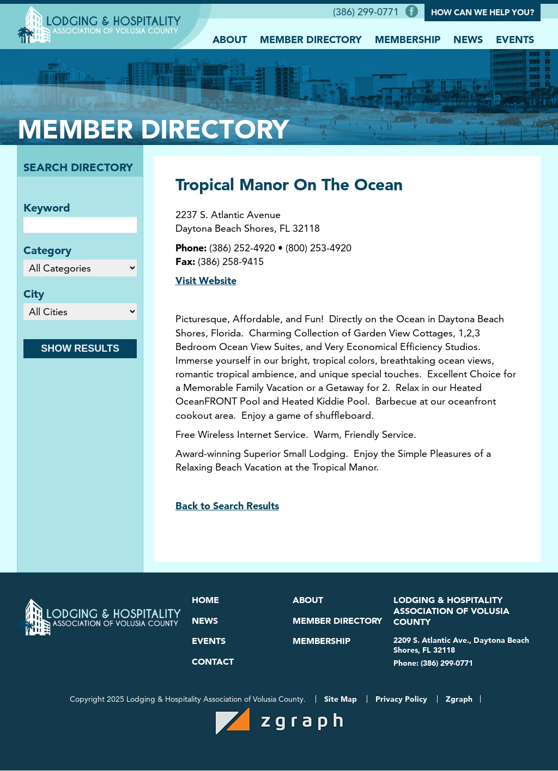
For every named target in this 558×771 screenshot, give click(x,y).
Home (205, 599)
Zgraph (459, 699)
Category (47, 249)
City (33, 293)
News (468, 39)
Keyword (46, 207)
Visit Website (205, 280)
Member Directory (311, 39)
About (230, 39)
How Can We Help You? (482, 12)
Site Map (340, 699)
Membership (407, 39)
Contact (213, 661)
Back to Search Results (227, 505)
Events (515, 39)
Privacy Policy (401, 699)
